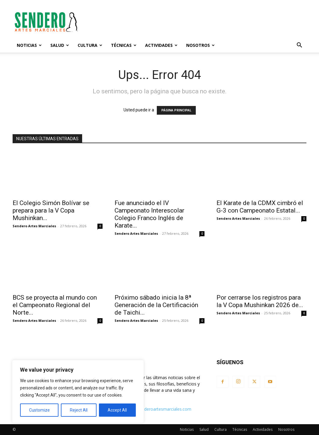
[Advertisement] (197, 22)
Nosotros (200, 45)
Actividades (161, 45)
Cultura (90, 45)
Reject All (79, 410)
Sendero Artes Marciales (34, 226)
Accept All (117, 410)
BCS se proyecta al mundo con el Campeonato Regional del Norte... (55, 305)
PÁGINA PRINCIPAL (176, 110)
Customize (39, 410)
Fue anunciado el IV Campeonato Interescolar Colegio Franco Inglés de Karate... (149, 214)
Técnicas (123, 45)
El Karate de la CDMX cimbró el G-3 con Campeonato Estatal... (259, 206)
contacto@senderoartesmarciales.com (153, 409)
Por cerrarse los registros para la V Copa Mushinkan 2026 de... (259, 301)
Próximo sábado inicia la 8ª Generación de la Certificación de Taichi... (156, 305)
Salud (59, 45)
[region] (78, 391)
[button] (299, 46)
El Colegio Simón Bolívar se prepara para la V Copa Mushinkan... (51, 210)
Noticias (29, 45)
